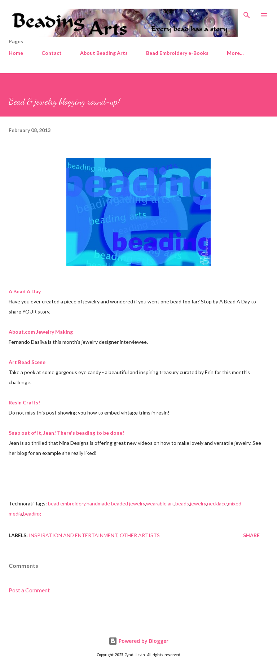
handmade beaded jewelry (116, 503)
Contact (51, 53)
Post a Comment (29, 590)
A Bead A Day (25, 291)
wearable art (160, 503)
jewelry (198, 503)
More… (235, 53)
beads (182, 503)
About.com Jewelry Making (41, 332)
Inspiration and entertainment (73, 535)
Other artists (140, 535)
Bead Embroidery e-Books (177, 53)
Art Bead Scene (27, 362)
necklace (217, 503)
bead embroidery (66, 503)
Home (16, 53)
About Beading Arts (104, 53)
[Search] (246, 13)
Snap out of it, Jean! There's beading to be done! (66, 433)
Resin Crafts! (24, 402)
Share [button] (251, 535)
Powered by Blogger (138, 640)
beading (32, 513)
